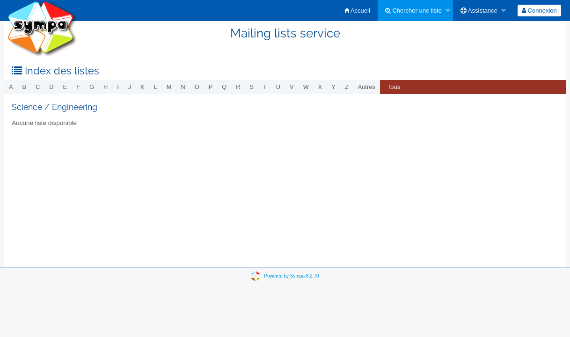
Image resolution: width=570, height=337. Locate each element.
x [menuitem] (320, 86)
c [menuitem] (38, 86)
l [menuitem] (155, 86)
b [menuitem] (24, 86)
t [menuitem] (265, 86)
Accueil (357, 10)
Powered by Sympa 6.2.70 (291, 275)
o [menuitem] (197, 86)
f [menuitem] (78, 86)
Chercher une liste (413, 10)
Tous (393, 86)
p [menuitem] (211, 86)
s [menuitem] (251, 86)
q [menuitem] (224, 86)
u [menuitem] (278, 86)
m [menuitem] (169, 86)
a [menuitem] (11, 86)
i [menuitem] (118, 86)
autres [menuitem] (366, 86)
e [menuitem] (65, 86)
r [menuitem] (238, 86)
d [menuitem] (51, 86)
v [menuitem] (292, 86)
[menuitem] (357, 10)
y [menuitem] (333, 86)
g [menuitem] (91, 86)
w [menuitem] (306, 86)
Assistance (478, 10)
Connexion (539, 10)
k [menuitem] (142, 86)
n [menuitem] (183, 86)
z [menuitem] (347, 86)
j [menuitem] (129, 86)
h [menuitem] (105, 86)
